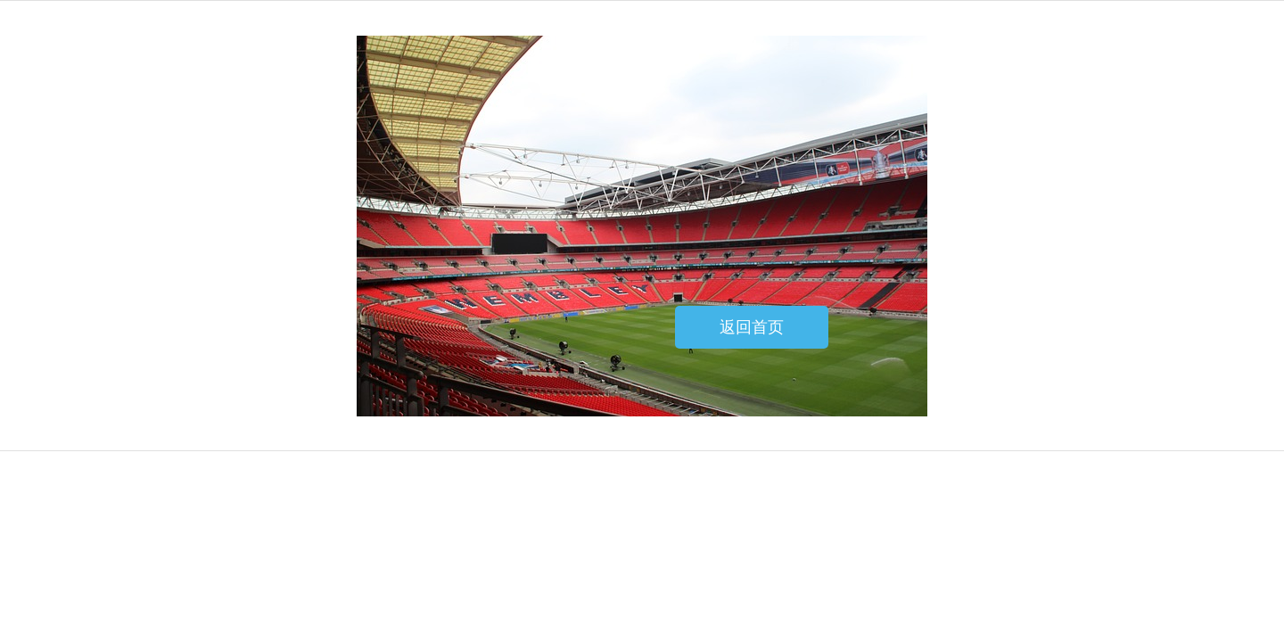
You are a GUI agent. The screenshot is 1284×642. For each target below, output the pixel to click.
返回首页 (752, 327)
